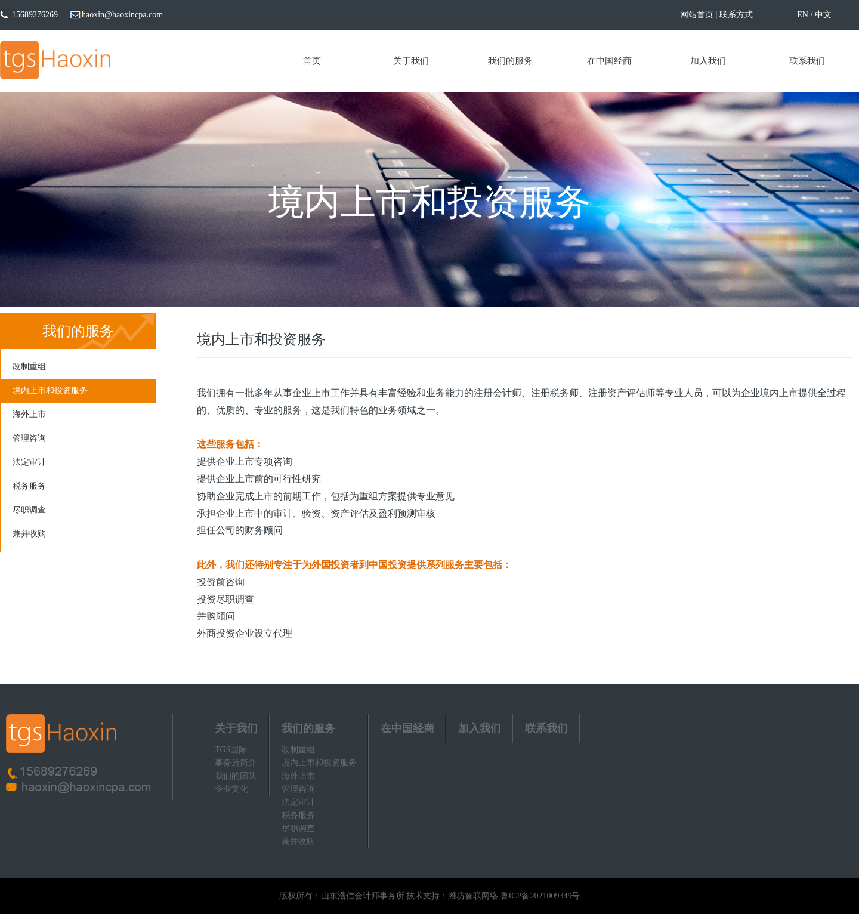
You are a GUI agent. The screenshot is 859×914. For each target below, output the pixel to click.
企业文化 (231, 789)
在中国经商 (609, 61)
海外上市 (29, 414)
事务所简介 (236, 762)
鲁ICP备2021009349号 (540, 895)
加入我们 (708, 61)
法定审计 (29, 462)
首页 (312, 61)
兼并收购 (29, 533)
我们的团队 (236, 775)
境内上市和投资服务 (50, 390)
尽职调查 (29, 509)
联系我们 (807, 61)
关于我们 (411, 61)
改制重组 (29, 366)
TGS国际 (231, 749)
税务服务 (29, 485)
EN (802, 14)
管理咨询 (29, 438)
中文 (823, 14)
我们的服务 (510, 61)
